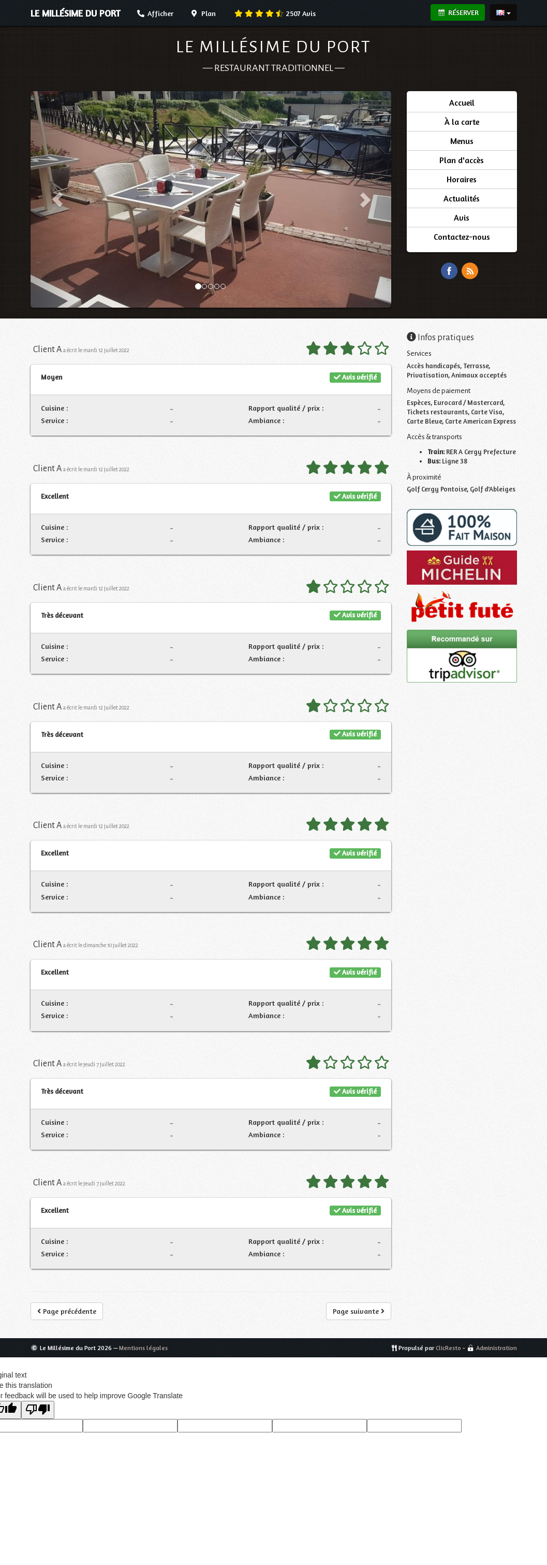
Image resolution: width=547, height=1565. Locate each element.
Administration (496, 1348)
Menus (462, 141)
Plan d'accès (461, 160)
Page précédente (66, 1311)
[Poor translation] (37, 1410)
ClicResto (448, 1348)
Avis (275, 13)
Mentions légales (143, 1348)
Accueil (462, 102)
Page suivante (359, 1311)
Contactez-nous (462, 236)
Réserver (458, 12)
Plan (203, 13)
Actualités (461, 198)
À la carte (462, 122)
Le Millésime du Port (274, 47)
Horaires (462, 179)
